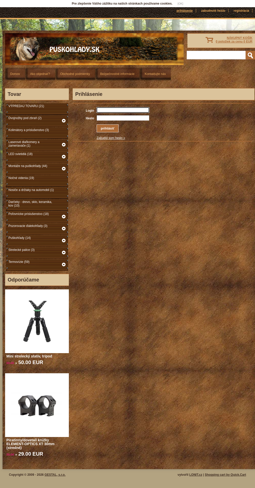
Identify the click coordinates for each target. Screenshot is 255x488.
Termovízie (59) (19, 262)
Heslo (90, 118)
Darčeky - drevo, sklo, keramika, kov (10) (30, 203)
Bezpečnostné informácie (117, 74)
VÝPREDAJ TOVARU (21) (26, 106)
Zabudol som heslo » (111, 138)
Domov (15, 74)
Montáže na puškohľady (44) (27, 166)
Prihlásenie (184, 10)
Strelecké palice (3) (21, 250)
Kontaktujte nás (155, 74)
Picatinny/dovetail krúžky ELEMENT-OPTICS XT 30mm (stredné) (30, 444)
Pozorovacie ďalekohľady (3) (27, 226)
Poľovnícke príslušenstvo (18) (28, 214)
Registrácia (241, 10)
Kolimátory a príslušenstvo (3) (28, 130)
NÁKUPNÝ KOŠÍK (234, 39)
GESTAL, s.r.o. (55, 475)
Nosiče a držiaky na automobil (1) (31, 190)
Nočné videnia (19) (21, 178)
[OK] (180, 3)
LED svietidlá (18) (20, 154)
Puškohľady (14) (19, 238)
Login (90, 110)
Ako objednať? (40, 74)
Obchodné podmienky (75, 74)
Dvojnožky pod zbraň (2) (25, 118)
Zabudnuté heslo (213, 10)
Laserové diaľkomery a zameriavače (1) (24, 143)
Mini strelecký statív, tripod (29, 356)
